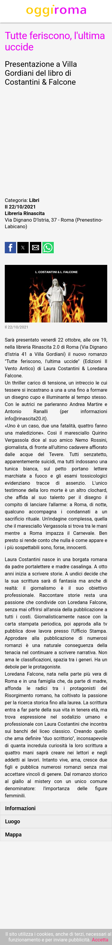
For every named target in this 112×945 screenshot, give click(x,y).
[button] (10, 247)
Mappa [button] (13, 834)
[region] (56, 141)
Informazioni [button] (20, 808)
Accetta (100, 940)
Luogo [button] (12, 821)
